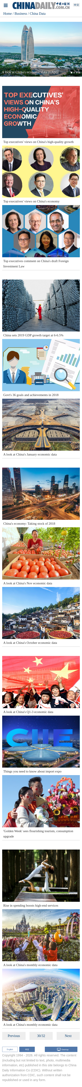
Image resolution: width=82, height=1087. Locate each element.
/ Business (20, 13)
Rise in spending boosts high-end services (30, 905)
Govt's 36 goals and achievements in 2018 (31, 395)
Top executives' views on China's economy (31, 201)
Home (7, 13)
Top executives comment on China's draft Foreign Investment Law (36, 263)
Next (68, 1036)
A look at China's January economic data (30, 454)
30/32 (41, 1036)
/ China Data (36, 13)
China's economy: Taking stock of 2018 (29, 523)
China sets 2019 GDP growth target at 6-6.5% (33, 335)
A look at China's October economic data (30, 642)
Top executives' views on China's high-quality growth (38, 142)
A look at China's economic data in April (30, 72)
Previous (14, 1036)
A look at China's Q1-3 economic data (28, 712)
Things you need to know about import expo (32, 771)
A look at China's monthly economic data (30, 965)
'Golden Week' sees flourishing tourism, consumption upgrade (38, 833)
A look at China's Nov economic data (27, 583)
